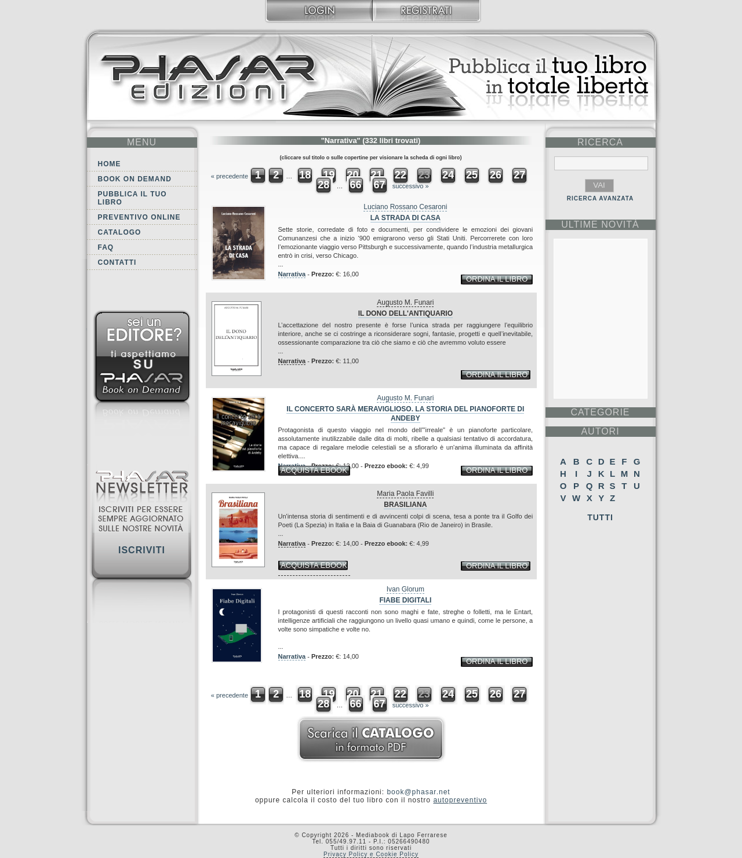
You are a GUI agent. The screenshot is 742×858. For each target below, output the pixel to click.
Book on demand (135, 179)
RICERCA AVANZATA (600, 198)
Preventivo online (139, 217)
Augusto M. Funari (405, 302)
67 (379, 185)
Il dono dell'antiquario (405, 313)
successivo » (410, 185)
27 (519, 175)
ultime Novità (600, 224)
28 (323, 185)
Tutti (600, 517)
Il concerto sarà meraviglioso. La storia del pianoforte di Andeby (405, 413)
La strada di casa (405, 218)
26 (495, 175)
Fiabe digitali (405, 600)
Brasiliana (405, 505)
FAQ (106, 247)
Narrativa (292, 274)
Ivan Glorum (405, 589)
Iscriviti (141, 550)
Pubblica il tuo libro (132, 198)
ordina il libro (497, 279)
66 (355, 185)
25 (472, 175)
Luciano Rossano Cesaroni (405, 207)
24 (448, 175)
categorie (600, 412)
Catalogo (119, 232)
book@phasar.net (418, 792)
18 (305, 175)
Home (109, 164)
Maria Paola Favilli (405, 494)
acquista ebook (314, 470)
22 (400, 175)
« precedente (229, 176)
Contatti (117, 262)
